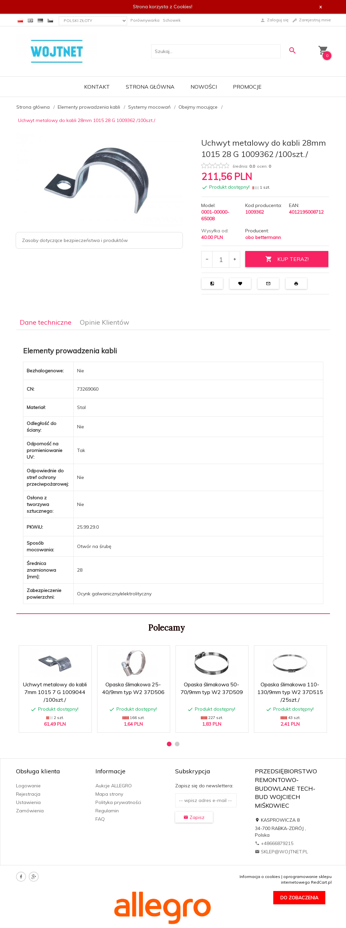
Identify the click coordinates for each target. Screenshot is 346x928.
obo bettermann (263, 237)
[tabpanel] (173, 472)
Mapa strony (109, 794)
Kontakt (97, 86)
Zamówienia (30, 811)
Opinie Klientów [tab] (104, 322)
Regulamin (107, 811)
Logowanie (28, 786)
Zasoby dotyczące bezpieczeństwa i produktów (75, 240)
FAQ (100, 819)
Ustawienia (28, 802)
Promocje (247, 86)
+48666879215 (274, 843)
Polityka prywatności (118, 802)
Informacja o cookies (260, 876)
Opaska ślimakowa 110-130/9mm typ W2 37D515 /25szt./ (290, 692)
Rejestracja (28, 794)
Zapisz (194, 817)
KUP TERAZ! (287, 259)
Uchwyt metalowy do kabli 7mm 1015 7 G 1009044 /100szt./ (55, 692)
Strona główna (150, 86)
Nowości (204, 86)
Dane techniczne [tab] (45, 322)
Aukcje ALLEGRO (113, 786)
